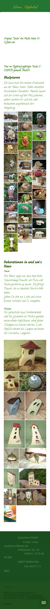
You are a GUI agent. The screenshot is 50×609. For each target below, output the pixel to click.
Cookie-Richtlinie (10, 598)
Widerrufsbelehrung (27, 592)
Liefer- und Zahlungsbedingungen (17, 595)
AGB (15, 592)
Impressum (8, 592)
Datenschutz (36, 595)
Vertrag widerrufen (34, 598)
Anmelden (8, 603)
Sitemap (21, 598)
